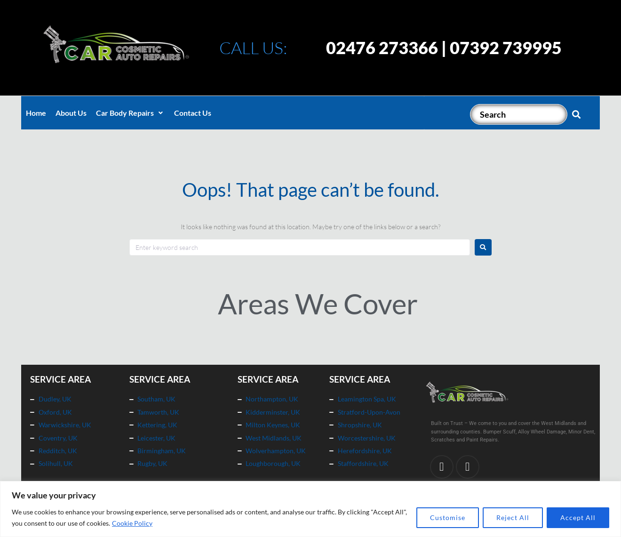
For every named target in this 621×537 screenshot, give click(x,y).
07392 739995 (506, 47)
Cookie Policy (132, 523)
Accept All (578, 517)
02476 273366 (382, 47)
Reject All (512, 517)
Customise (447, 517)
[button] (130, 112)
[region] (310, 509)
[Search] (518, 114)
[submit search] (576, 114)
